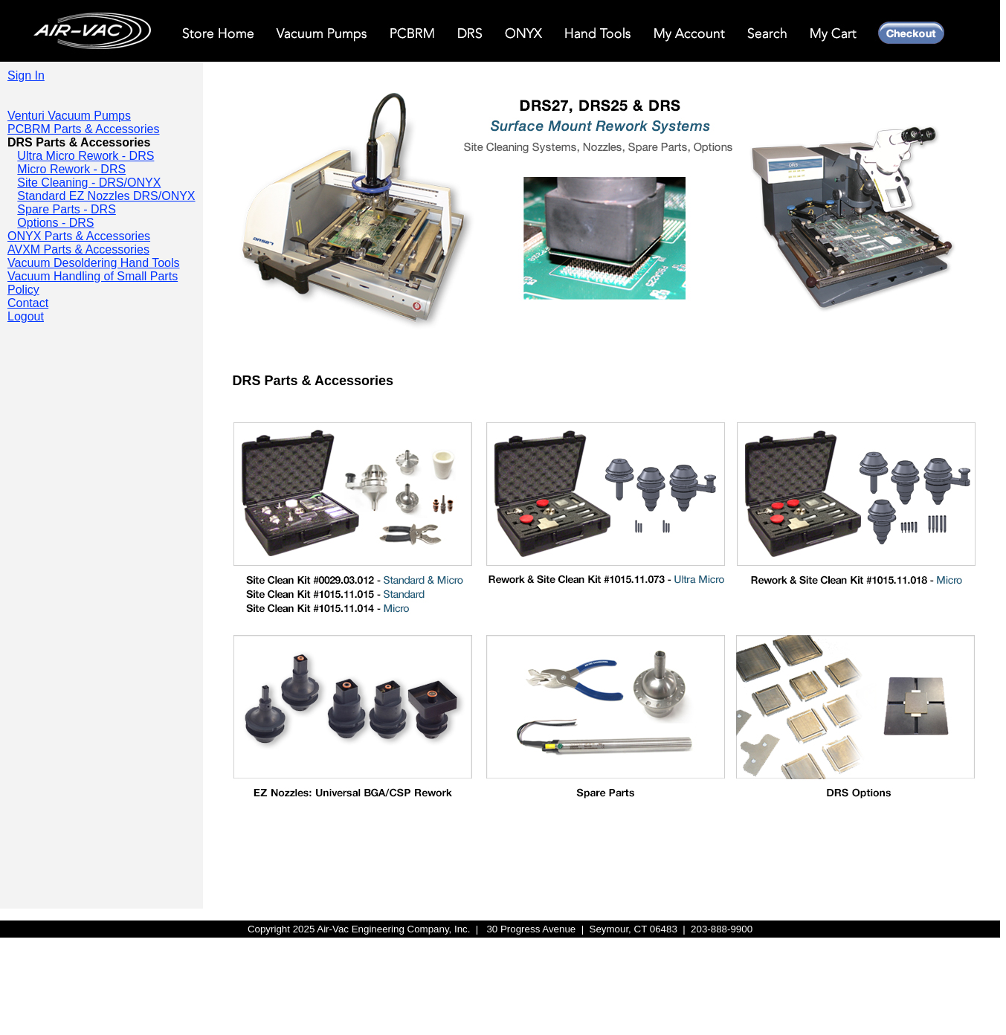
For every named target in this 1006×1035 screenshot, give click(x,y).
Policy (23, 289)
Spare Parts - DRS (66, 209)
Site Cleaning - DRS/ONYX (89, 182)
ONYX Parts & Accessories (78, 236)
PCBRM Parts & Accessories (83, 129)
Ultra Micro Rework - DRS (85, 155)
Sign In (26, 75)
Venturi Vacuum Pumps (69, 115)
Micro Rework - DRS (71, 169)
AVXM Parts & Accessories (78, 249)
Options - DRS (55, 222)
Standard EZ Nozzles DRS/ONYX (106, 196)
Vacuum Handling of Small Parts (92, 276)
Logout (25, 316)
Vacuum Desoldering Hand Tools (93, 263)
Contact (27, 303)
